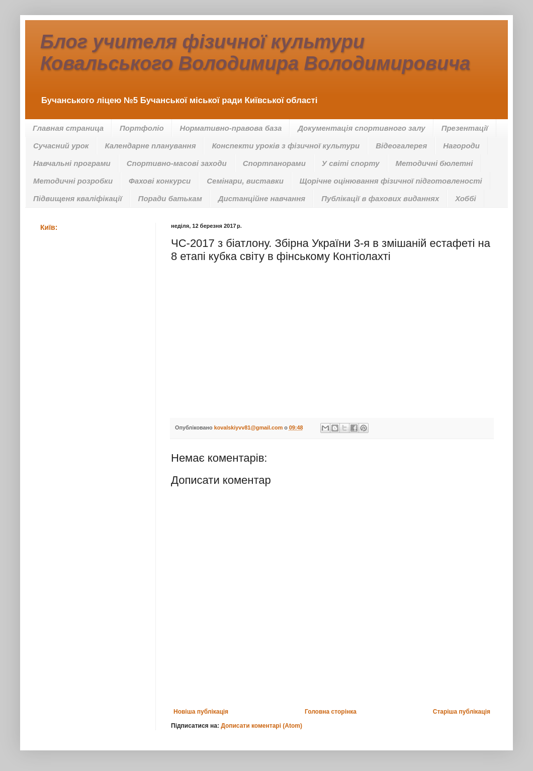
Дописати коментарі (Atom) (261, 725)
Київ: (48, 227)
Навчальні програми (72, 163)
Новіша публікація (200, 711)
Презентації (464, 128)
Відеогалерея (401, 145)
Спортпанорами (274, 163)
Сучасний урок (60, 145)
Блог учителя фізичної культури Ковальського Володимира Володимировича (255, 52)
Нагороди (461, 145)
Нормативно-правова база (231, 128)
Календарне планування (150, 145)
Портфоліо (142, 128)
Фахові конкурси (160, 181)
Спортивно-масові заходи (177, 163)
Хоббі (465, 198)
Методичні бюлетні (434, 163)
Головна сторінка (331, 711)
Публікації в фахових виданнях (380, 198)
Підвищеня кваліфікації (77, 198)
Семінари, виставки (245, 181)
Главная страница (68, 128)
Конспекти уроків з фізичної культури (286, 145)
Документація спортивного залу (361, 128)
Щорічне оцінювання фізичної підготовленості (391, 181)
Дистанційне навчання (261, 198)
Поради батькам (170, 198)
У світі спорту (351, 163)
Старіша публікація (461, 711)
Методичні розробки (73, 181)
